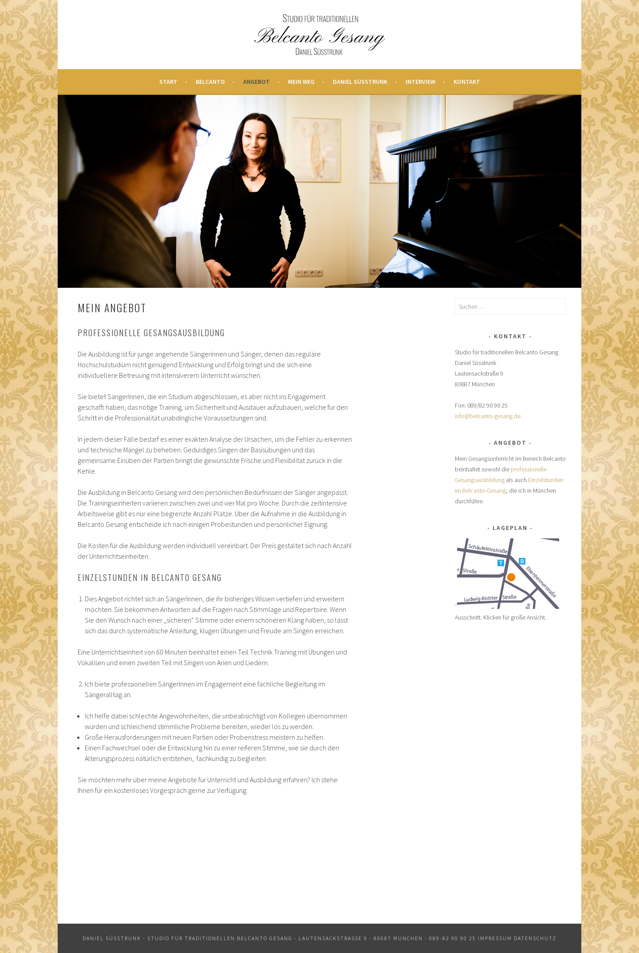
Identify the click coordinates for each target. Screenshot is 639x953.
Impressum (495, 938)
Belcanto (210, 82)
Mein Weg (301, 82)
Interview (420, 82)
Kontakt (467, 82)
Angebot (256, 82)
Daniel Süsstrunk (360, 82)
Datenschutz (535, 938)
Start (168, 82)
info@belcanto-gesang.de (488, 416)
